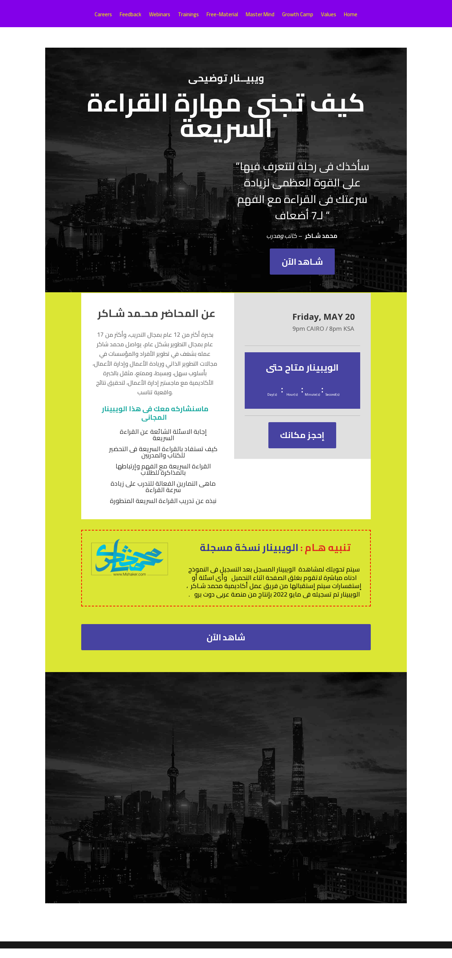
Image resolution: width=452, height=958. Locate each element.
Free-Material (222, 15)
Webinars (159, 15)
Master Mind (260, 15)
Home (350, 15)
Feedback (130, 15)
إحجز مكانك (302, 442)
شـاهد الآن (302, 264)
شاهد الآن (226, 644)
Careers (103, 15)
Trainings (188, 15)
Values (328, 15)
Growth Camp (297, 15)
